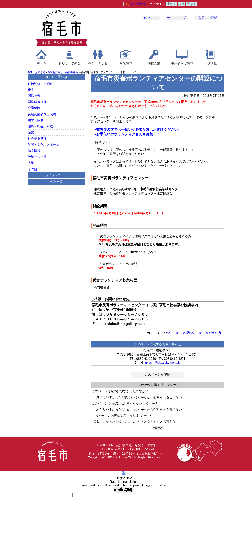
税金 (31, 89)
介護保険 (34, 108)
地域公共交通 (37, 156)
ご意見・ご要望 (206, 18)
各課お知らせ (55, 72)
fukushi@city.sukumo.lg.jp (162, 362)
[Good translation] (119, 490)
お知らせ (40, 72)
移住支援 (154, 63)
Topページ (150, 18)
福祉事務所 (71, 72)
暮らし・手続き (70, 63)
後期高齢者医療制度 (42, 114)
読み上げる (138, 4)
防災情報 (34, 150)
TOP (30, 72)
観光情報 (126, 63)
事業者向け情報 (182, 63)
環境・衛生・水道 (40, 126)
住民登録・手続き (40, 83)
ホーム (41, 63)
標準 (181, 4)
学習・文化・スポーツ (43, 144)
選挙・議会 (36, 120)
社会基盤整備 (37, 138)
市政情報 (210, 63)
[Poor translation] (129, 490)
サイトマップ (176, 18)
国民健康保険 (37, 101)
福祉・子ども (97, 63)
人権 (31, 163)
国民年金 (34, 95)
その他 (32, 169)
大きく (191, 4)
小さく (171, 4)
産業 (31, 132)
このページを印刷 (157, 374)
